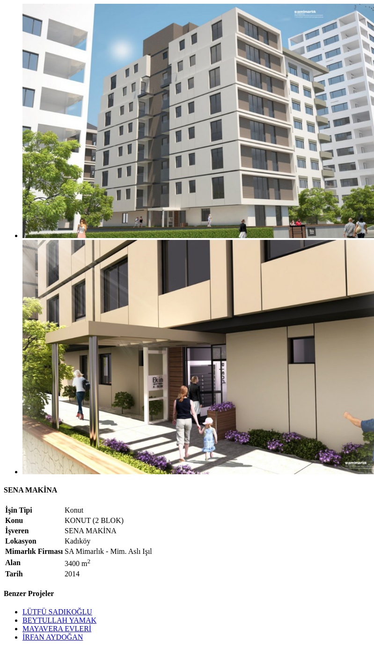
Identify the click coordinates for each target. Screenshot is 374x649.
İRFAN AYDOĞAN (52, 637)
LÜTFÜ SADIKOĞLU (57, 612)
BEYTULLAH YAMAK (59, 620)
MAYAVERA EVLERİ (56, 629)
